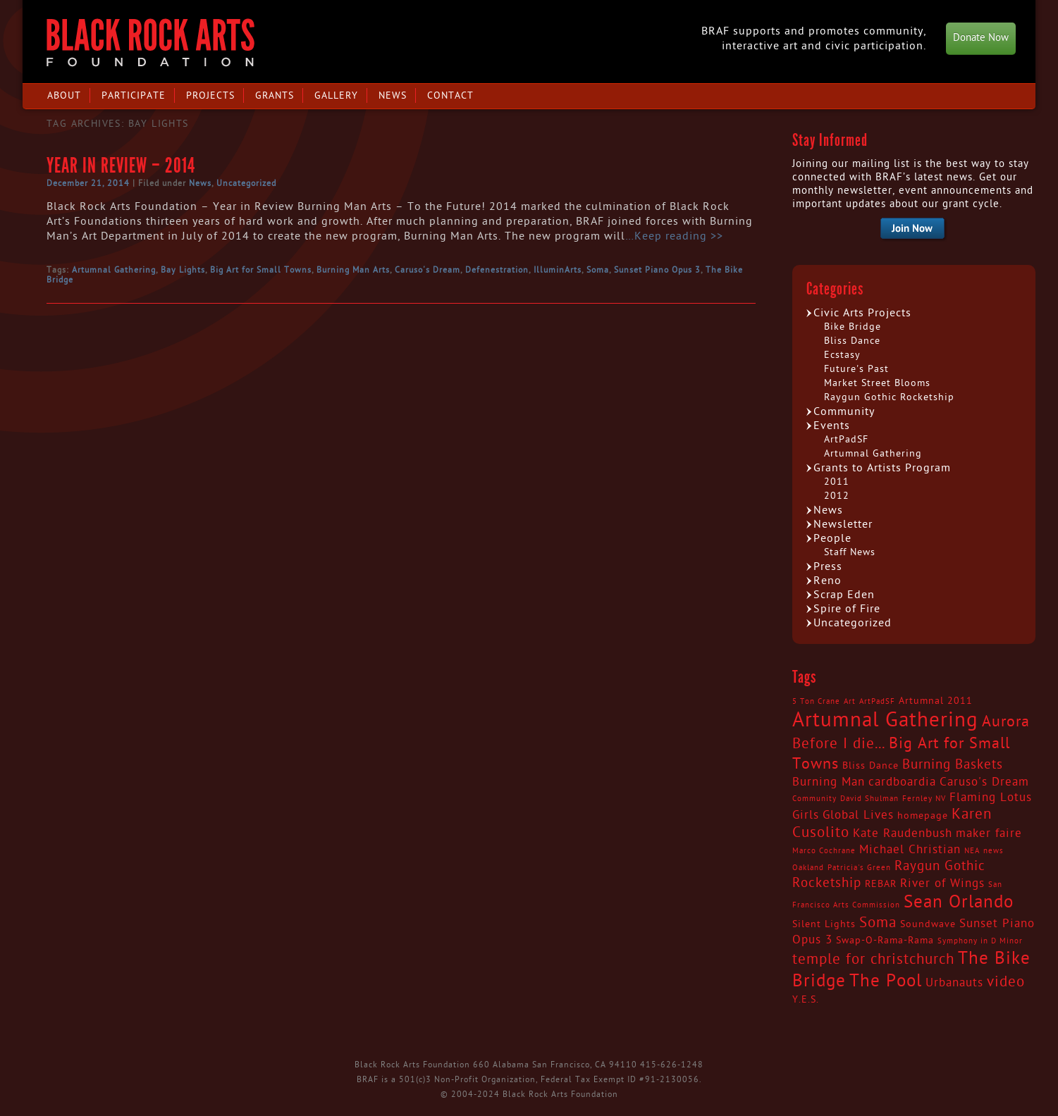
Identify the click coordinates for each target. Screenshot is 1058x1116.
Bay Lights (183, 270)
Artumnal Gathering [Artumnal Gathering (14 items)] (885, 720)
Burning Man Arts (353, 270)
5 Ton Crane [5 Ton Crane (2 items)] (816, 701)
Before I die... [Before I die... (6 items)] (838, 744)
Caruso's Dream (427, 270)
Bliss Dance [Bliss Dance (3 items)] (870, 765)
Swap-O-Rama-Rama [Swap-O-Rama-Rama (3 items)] (885, 940)
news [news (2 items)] (993, 850)
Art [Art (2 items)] (850, 701)
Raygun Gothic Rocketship (889, 397)
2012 (836, 496)
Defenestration (497, 270)
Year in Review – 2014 (121, 165)
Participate (134, 95)
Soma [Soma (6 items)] (878, 922)
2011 (836, 482)
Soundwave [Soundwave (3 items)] (928, 924)
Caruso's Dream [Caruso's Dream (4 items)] (984, 782)
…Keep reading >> (674, 236)
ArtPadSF (846, 439)
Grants (274, 95)
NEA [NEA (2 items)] (972, 850)
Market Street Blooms (877, 383)
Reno (827, 580)
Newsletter (843, 524)
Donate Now (981, 38)
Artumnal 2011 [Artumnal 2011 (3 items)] (936, 701)
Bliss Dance (852, 341)
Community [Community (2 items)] (814, 798)
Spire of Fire (846, 608)
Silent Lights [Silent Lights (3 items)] (824, 924)
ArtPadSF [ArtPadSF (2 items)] (877, 701)
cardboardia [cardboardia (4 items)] (902, 782)
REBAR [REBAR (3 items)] (881, 884)
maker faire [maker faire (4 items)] (989, 833)
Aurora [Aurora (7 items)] (1006, 721)
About (64, 95)
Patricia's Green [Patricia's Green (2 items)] (859, 867)
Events (831, 425)
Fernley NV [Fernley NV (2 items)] (924, 798)
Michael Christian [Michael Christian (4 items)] (910, 850)
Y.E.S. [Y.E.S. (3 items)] (805, 999)
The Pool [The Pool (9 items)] (885, 981)
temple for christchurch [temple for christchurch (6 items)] (873, 959)
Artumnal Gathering (114, 270)
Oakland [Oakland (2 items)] (808, 867)
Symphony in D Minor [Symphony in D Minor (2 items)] (980, 941)
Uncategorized (246, 183)
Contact (450, 95)
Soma (597, 270)
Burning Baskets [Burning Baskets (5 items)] (952, 764)
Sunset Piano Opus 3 (657, 270)
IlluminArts (558, 270)
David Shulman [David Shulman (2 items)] (869, 798)
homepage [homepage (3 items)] (922, 816)
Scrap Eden (844, 594)
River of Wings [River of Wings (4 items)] (942, 883)
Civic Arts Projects (862, 312)
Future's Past (856, 369)
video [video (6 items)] (1006, 982)
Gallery (336, 95)
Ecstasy (842, 355)
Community (844, 411)
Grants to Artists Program (882, 467)
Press (827, 566)
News (393, 95)
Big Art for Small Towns (261, 270)
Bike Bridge (852, 327)
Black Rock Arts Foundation (150, 42)
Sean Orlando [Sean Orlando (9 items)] (959, 902)
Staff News (849, 552)
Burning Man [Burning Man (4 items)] (828, 782)
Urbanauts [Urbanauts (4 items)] (954, 983)
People (832, 538)
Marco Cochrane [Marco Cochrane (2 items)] (824, 850)
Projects (210, 95)
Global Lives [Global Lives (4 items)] (858, 815)
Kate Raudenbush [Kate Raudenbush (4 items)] (902, 833)
